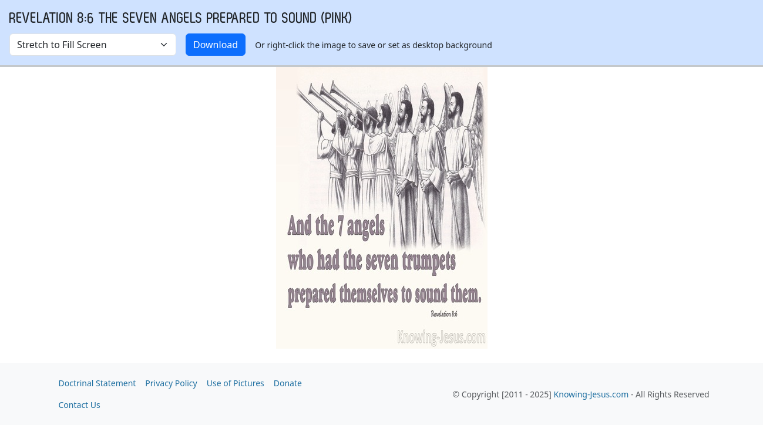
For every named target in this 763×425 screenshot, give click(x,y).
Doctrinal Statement (97, 383)
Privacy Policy (171, 383)
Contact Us (79, 404)
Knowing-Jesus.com (591, 394)
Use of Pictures (235, 383)
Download (215, 44)
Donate (288, 383)
